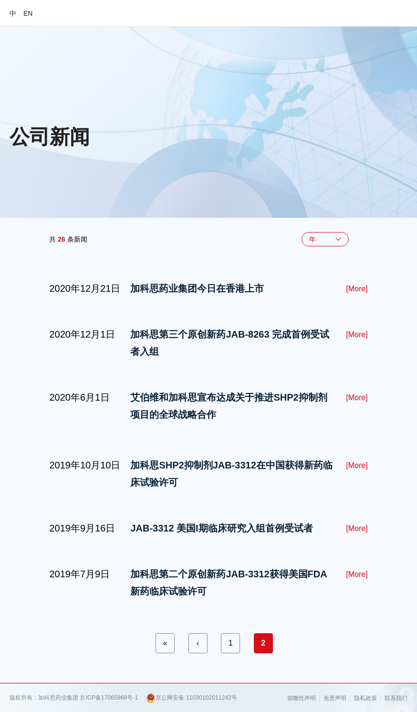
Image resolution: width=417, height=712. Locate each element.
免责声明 (334, 698)
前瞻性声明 (301, 698)
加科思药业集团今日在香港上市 (197, 288)
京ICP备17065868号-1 (109, 697)
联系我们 (396, 698)
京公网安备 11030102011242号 (191, 698)
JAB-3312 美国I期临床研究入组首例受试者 (221, 528)
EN (27, 13)
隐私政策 (365, 698)
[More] (356, 289)
